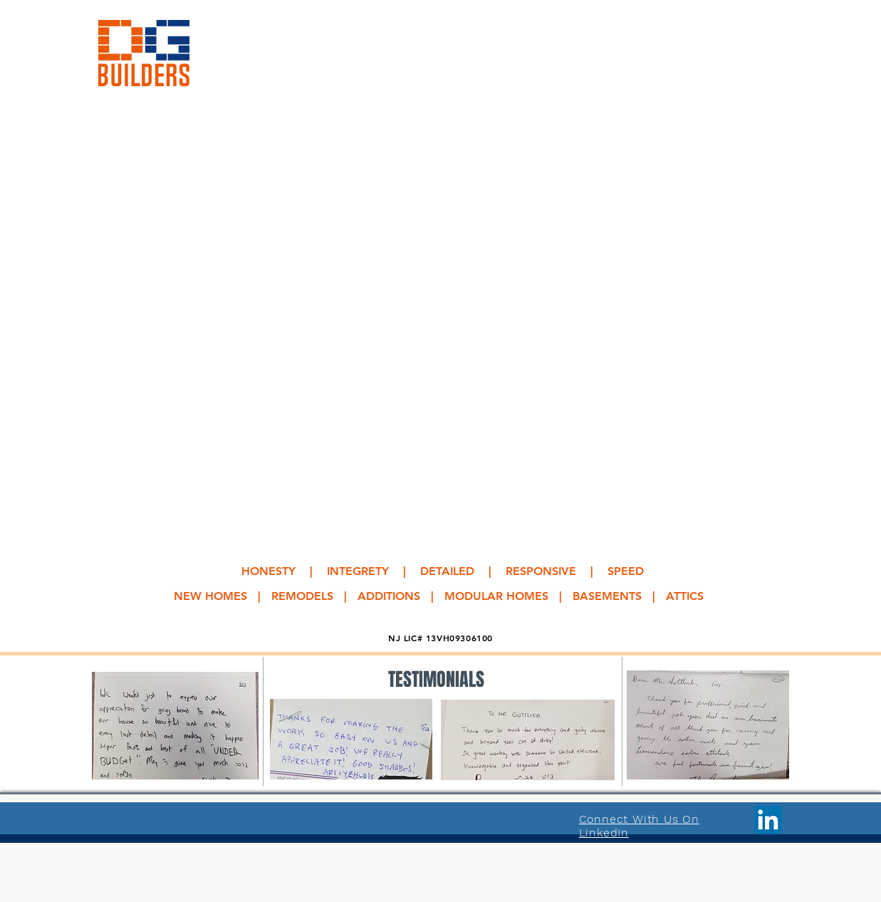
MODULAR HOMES (496, 596)
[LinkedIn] (768, 820)
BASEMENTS (607, 596)
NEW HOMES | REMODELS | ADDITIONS (297, 596)
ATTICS (685, 596)
